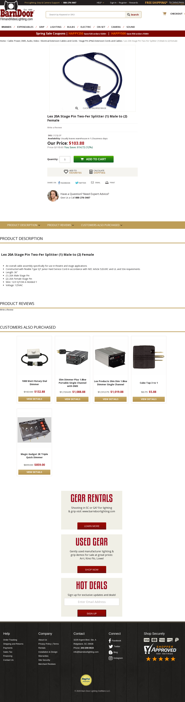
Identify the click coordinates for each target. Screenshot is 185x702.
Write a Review (54, 127)
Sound (130, 26)
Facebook (115, 641)
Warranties (43, 656)
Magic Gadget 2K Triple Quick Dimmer (34, 456)
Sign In (113, 2)
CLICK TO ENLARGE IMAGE (94, 108)
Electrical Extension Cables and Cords (59, 40)
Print (112, 182)
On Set (101, 26)
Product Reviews (59, 225)
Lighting (55, 26)
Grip (41, 26)
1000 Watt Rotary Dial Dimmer (34, 382)
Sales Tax (7, 652)
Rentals (42, 648)
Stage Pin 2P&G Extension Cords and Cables (100, 40)
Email (97, 182)
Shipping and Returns (13, 644)
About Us (42, 640)
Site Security (44, 660)
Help (99, 2)
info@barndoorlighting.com (86, 652)
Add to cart (96, 159)
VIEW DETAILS (34, 398)
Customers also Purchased (100, 225)
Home (3, 40)
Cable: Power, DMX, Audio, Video (23, 40)
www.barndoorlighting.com (98, 511)
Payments (8, 648)
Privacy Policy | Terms (48, 644)
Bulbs (71, 26)
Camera (116, 26)
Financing (7, 656)
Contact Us (8, 660)
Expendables (25, 26)
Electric (86, 26)
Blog (113, 652)
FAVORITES (75, 172)
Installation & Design (48, 652)
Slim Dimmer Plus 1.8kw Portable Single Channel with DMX (72, 383)
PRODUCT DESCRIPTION (22, 225)
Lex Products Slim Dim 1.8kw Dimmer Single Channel (110, 383)
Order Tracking (10, 640)
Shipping (99, 172)
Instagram (116, 658)
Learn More (91, 526)
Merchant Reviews (47, 664)
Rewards (133, 2)
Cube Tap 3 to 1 (149, 382)
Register (123, 2)
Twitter (114, 646)
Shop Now (91, 569)
